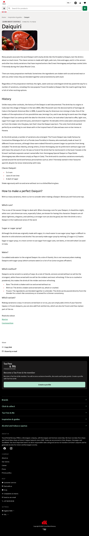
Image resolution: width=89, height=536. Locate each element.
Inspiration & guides (15, 17)
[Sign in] (80, 2)
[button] (7, 347)
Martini (5, 319)
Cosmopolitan (7, 323)
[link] (85, 8)
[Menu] (4, 8)
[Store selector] (69, 3)
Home (4, 17)
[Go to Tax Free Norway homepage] (4, 3)
